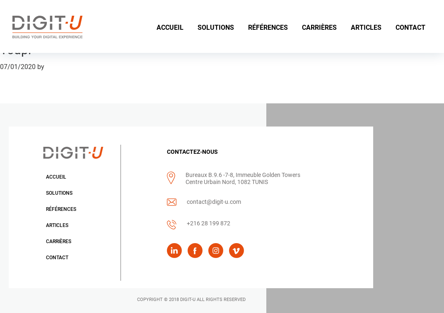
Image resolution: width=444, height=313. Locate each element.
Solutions (59, 193)
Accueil (56, 177)
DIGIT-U (187, 299)
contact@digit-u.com (214, 201)
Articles (57, 225)
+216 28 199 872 (208, 223)
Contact (57, 257)
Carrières (58, 241)
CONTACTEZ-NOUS (192, 151)
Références (61, 209)
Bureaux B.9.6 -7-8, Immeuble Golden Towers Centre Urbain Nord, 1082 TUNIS (243, 178)
